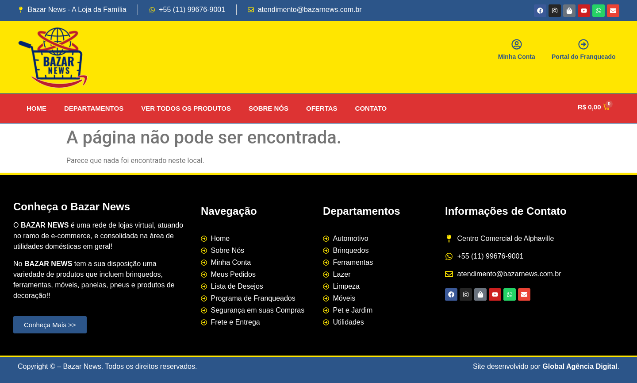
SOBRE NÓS (268, 108)
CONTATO (371, 108)
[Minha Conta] (516, 44)
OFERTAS (322, 108)
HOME (36, 108)
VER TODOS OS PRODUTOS (186, 108)
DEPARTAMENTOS (93, 108)
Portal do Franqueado (584, 56)
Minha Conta (516, 56)
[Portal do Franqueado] (583, 44)
